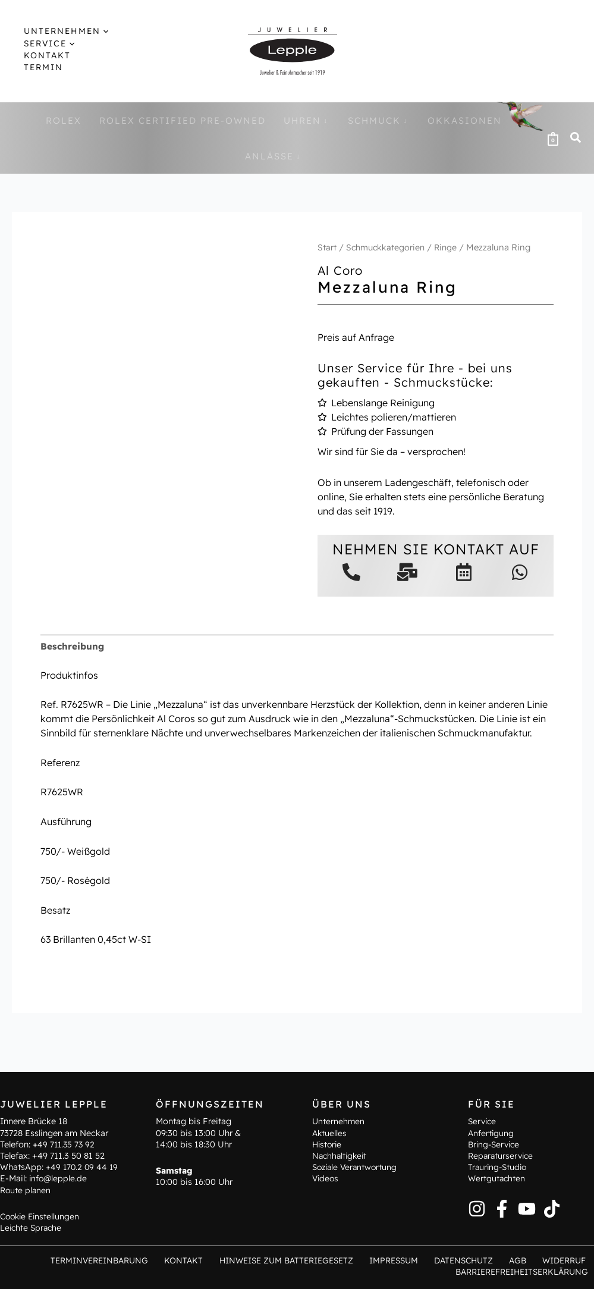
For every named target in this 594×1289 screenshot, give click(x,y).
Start (327, 247)
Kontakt (204, 1259)
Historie (328, 1143)
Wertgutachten (497, 1177)
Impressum (409, 1259)
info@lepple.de (59, 1177)
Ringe (449, 247)
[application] (92, 31)
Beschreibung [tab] (73, 647)
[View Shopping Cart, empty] (553, 138)
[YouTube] (527, 1207)
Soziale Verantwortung (356, 1166)
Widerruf (566, 1259)
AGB (524, 1259)
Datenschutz (475, 1259)
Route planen (26, 1189)
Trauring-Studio (499, 1166)
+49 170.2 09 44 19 (83, 1166)
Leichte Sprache (32, 1226)
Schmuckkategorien (387, 247)
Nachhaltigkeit (341, 1154)
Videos (326, 1177)
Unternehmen (339, 1120)
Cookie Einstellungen (41, 1215)
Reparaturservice (502, 1154)
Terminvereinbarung (125, 1259)
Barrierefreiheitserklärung (522, 1271)
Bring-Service (495, 1143)
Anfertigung (491, 1132)
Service (483, 1120)
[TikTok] (552, 1207)
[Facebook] (502, 1207)
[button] (576, 138)
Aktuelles (330, 1132)
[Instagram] (477, 1207)
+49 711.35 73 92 (65, 1143)
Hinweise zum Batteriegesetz (303, 1259)
